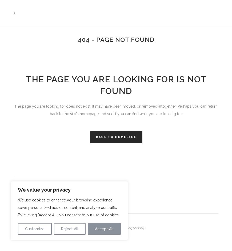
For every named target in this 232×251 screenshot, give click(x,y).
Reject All (69, 229)
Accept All (104, 229)
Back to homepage (116, 137)
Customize (35, 229)
